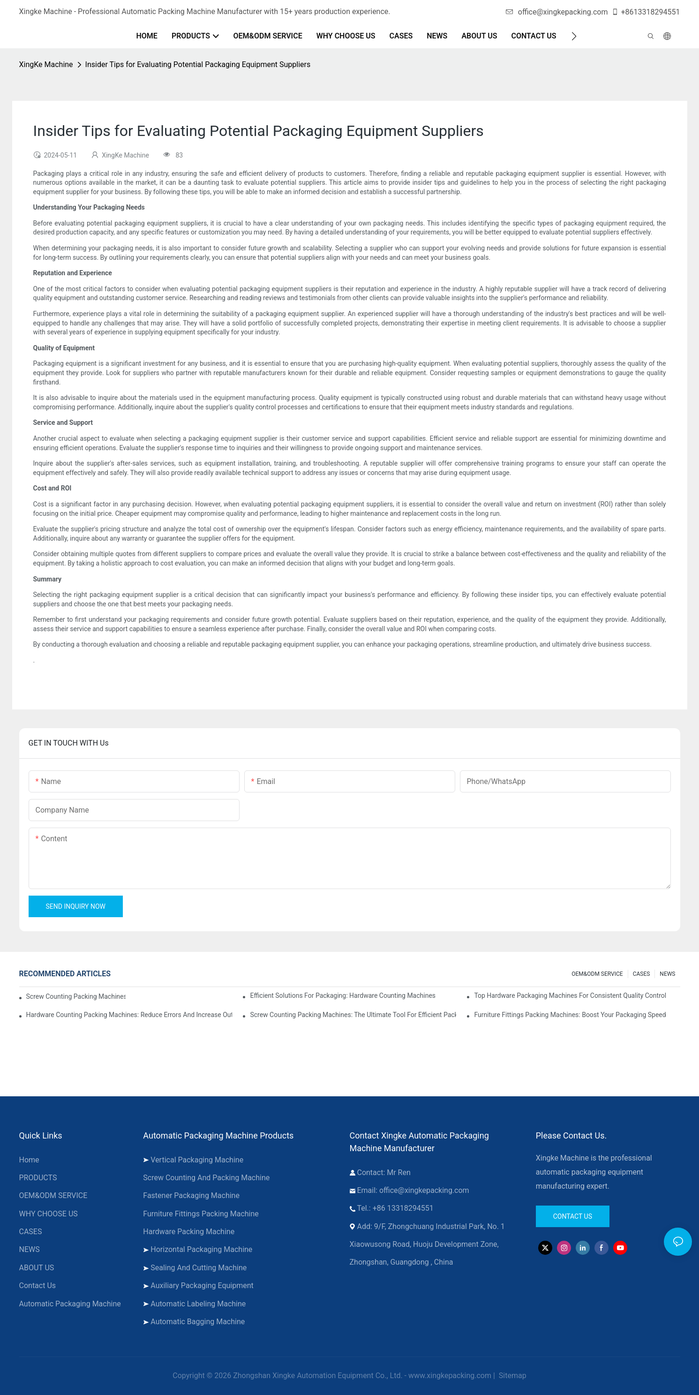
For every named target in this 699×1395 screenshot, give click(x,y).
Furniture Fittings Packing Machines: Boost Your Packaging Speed (570, 1014)
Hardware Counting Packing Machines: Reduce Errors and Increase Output (129, 1014)
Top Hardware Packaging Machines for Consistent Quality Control (570, 995)
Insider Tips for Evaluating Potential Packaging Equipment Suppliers (198, 64)
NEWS (667, 974)
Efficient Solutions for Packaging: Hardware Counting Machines (343, 995)
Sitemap (511, 1375)
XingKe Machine (46, 64)
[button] (574, 36)
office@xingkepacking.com (557, 12)
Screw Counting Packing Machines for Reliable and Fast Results (76, 996)
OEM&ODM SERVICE (597, 974)
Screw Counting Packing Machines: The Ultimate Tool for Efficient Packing (353, 1014)
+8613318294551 (645, 12)
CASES (641, 974)
